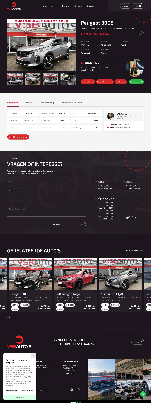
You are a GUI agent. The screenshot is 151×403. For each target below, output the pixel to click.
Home (44, 6)
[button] (69, 44)
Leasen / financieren (105, 82)
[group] (41, 45)
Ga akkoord (20, 397)
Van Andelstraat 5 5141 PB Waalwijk (133, 187)
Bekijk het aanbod (132, 250)
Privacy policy (43, 390)
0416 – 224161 (125, 124)
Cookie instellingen (12, 390)
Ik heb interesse (88, 82)
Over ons (90, 6)
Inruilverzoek (121, 82)
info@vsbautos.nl (123, 127)
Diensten (65, 6)
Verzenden (56, 225)
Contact (125, 6)
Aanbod (54, 6)
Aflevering (78, 6)
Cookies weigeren (27, 390)
